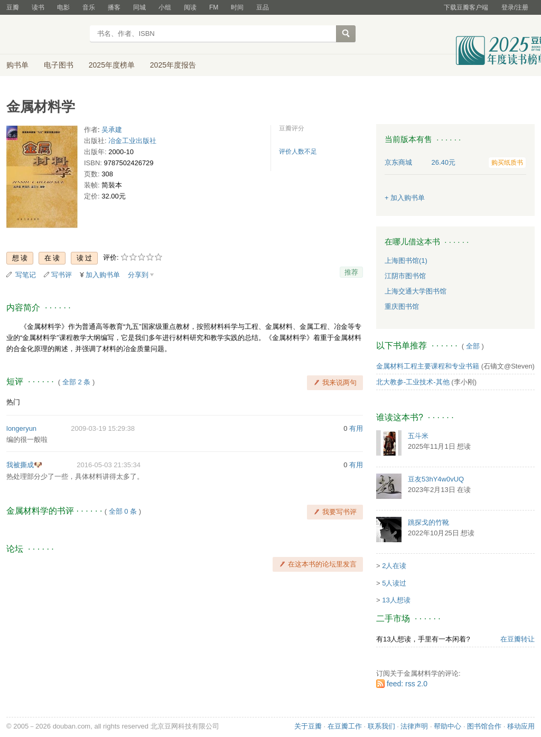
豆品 (262, 7)
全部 (473, 346)
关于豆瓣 (308, 726)
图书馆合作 (484, 726)
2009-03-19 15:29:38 (103, 428)
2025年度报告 (173, 65)
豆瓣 (12, 7)
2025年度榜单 (112, 65)
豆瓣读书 (44, 35)
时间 (237, 7)
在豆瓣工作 (345, 726)
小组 (164, 7)
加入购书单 (103, 275)
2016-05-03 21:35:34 (109, 465)
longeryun (21, 428)
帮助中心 (447, 726)
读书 (38, 7)
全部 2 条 (76, 382)
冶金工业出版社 (132, 141)
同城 (139, 7)
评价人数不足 (298, 151)
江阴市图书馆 (405, 276)
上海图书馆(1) (406, 260)
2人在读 (394, 566)
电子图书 (58, 65)
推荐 (351, 272)
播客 (114, 7)
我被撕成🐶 (24, 465)
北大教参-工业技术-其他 (413, 382)
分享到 (138, 275)
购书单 (17, 65)
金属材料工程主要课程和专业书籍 (427, 366)
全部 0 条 (123, 511)
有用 (356, 428)
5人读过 (394, 583)
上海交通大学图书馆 (415, 291)
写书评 (61, 275)
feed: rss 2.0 (407, 683)
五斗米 (418, 436)
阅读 (190, 7)
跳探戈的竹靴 (428, 522)
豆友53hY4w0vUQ (436, 479)
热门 (13, 402)
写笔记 (25, 275)
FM (213, 7)
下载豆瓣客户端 (466, 7)
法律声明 (414, 726)
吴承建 (111, 130)
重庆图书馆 (402, 306)
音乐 (88, 7)
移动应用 (521, 726)
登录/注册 (514, 7)
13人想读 (396, 600)
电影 (63, 7)
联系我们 (381, 726)
